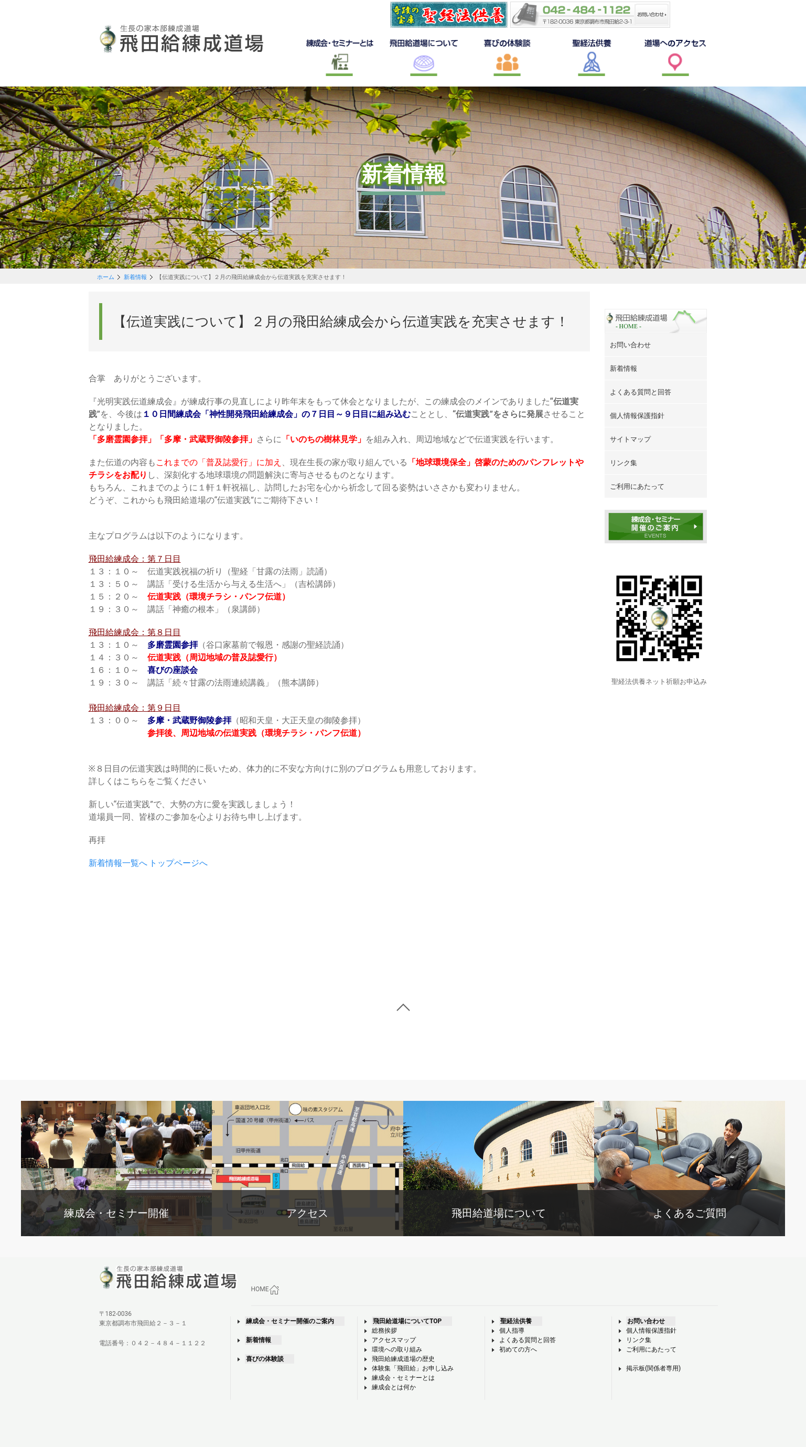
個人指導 (511, 1330)
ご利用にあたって (651, 1349)
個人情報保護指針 (651, 1330)
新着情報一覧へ (118, 863)
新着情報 (135, 277)
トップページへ (178, 863)
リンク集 (638, 1340)
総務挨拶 (384, 1330)
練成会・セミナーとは (403, 1377)
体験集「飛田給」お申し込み (413, 1368)
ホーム (105, 277)
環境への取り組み (397, 1349)
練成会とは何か (394, 1387)
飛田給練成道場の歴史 (403, 1359)
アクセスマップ (394, 1340)
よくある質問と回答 (527, 1340)
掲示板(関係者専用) (653, 1368)
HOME (265, 1289)
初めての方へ (518, 1349)
